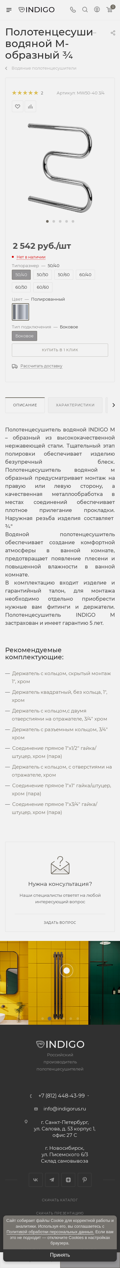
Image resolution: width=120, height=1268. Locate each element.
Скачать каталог (60, 1200)
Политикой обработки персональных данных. (50, 1231)
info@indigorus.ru (65, 1109)
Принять (60, 1255)
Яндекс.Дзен (68, 1180)
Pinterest (85, 1180)
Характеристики (75, 405)
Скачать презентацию (60, 1213)
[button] (47, 221)
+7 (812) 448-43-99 (61, 1096)
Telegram (52, 1180)
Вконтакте (36, 1180)
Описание (25, 405)
